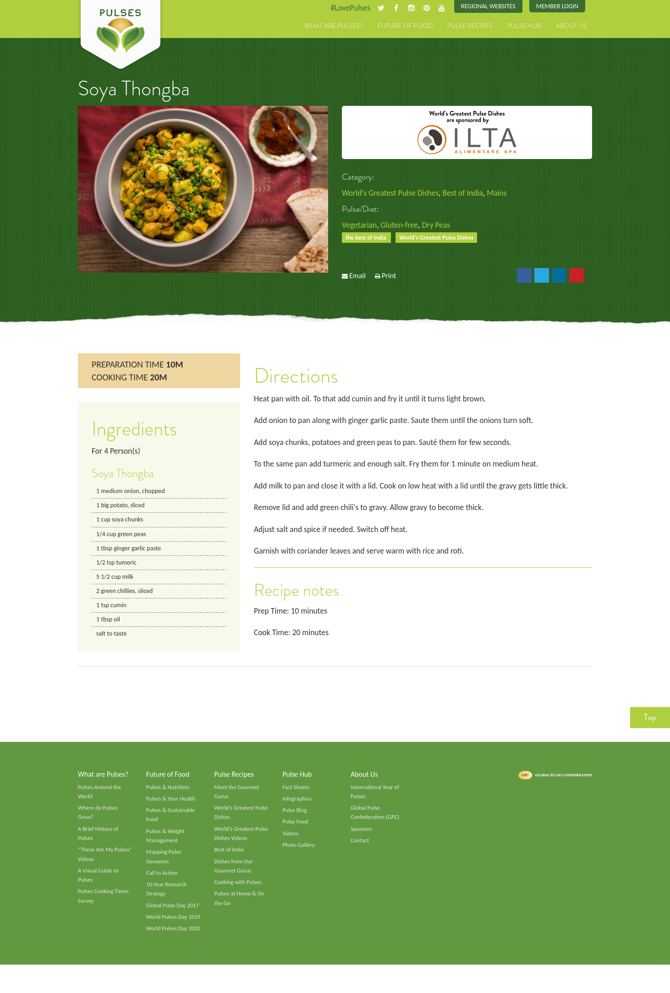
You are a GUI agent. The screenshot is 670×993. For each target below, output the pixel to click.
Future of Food (405, 26)
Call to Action (162, 880)
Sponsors (362, 835)
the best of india (367, 238)
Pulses (120, 35)
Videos (290, 840)
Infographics (297, 804)
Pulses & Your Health (171, 804)
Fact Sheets (296, 792)
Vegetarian (360, 225)
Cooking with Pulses (238, 890)
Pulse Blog (295, 816)
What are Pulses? (333, 26)
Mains (501, 193)
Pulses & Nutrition (168, 792)
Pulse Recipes (470, 26)
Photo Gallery (298, 852)
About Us (571, 26)
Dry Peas (438, 225)
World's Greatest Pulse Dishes (391, 193)
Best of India (466, 193)
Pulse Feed (295, 828)
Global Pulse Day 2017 (173, 913)
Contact (360, 847)
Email (357, 277)
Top (650, 722)
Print (389, 277)
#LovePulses (347, 8)
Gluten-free (401, 225)
